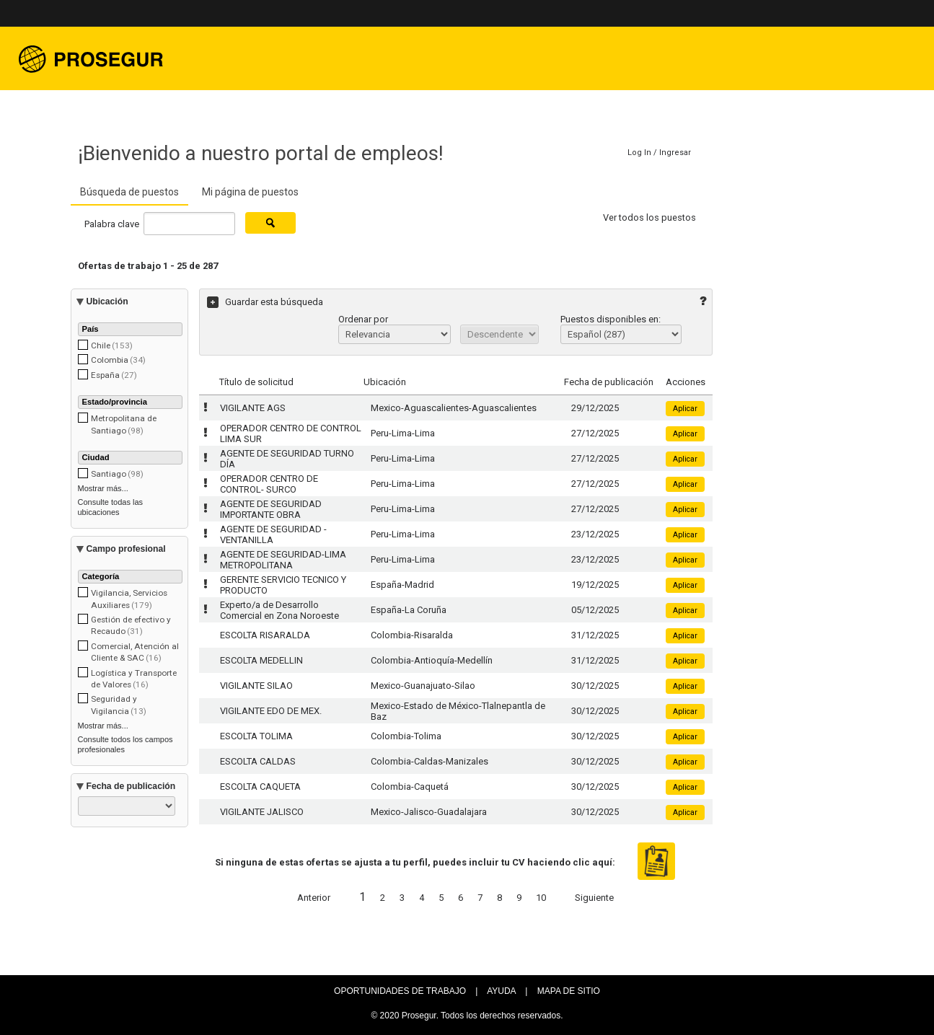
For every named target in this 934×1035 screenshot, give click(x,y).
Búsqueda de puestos (129, 192)
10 (541, 897)
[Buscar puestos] (270, 223)
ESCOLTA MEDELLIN (261, 660)
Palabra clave (112, 223)
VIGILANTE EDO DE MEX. (271, 710)
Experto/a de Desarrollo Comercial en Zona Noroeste (279, 610)
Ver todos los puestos (649, 217)
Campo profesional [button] (126, 549)
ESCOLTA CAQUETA (260, 786)
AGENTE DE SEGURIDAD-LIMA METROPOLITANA (283, 560)
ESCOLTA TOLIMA (256, 736)
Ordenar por (363, 319)
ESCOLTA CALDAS (258, 761)
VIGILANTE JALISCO (262, 811)
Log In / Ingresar (659, 152)
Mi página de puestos (250, 192)
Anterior (313, 897)
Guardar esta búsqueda (274, 301)
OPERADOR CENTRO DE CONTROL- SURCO (269, 484)
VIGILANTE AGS (253, 407)
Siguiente (594, 897)
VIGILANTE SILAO (256, 685)
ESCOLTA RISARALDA (265, 635)
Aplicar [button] (685, 408)
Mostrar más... (103, 488)
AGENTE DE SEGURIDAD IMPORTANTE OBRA (271, 509)
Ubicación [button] (107, 301)
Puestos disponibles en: (610, 319)
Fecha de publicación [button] (131, 786)
